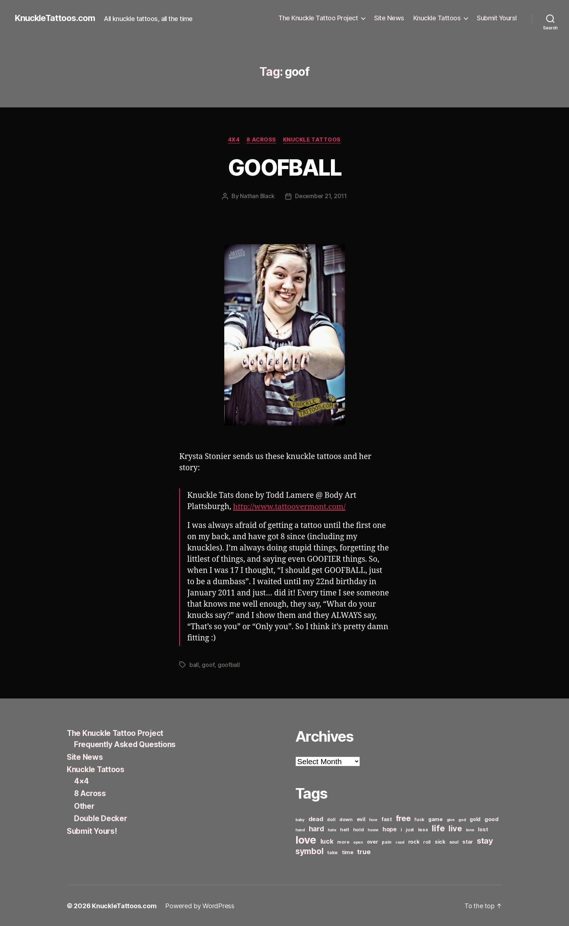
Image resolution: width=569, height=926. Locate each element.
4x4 (233, 139)
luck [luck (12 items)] (326, 841)
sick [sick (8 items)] (440, 841)
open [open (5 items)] (358, 842)
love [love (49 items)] (305, 839)
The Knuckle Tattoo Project (318, 18)
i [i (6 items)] (401, 829)
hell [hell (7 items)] (344, 829)
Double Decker (101, 818)
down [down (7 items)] (346, 819)
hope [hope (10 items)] (389, 828)
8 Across (261, 139)
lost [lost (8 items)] (483, 829)
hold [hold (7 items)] (358, 829)
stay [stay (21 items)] (485, 840)
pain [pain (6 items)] (387, 841)
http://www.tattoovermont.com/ (290, 507)
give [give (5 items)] (451, 819)
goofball (228, 664)
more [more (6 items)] (343, 841)
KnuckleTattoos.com (55, 18)
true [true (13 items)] (363, 851)
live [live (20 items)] (455, 828)
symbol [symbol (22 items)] (309, 851)
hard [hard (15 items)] (316, 828)
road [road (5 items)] (400, 842)
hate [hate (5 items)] (332, 829)
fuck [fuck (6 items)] (419, 819)
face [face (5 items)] (373, 819)
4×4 (81, 780)
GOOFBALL (284, 167)
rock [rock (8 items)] (413, 841)
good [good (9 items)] (491, 818)
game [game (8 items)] (435, 819)
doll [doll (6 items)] (331, 819)
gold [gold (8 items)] (475, 819)
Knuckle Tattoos (437, 18)
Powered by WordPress (199, 905)
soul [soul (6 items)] (454, 841)
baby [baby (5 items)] (299, 819)
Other (84, 805)
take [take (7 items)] (332, 852)
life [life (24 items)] (438, 828)
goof (208, 664)
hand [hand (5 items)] (300, 829)
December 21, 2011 (321, 196)
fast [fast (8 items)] (386, 819)
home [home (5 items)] (373, 829)
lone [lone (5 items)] (470, 829)
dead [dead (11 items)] (315, 818)
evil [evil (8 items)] (361, 819)
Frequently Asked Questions (126, 744)
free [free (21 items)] (403, 818)
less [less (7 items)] (423, 829)
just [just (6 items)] (410, 829)
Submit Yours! (497, 18)
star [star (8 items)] (467, 841)
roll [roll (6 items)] (427, 841)
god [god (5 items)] (462, 819)
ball (194, 664)
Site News (389, 18)
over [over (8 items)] (372, 841)
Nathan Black (257, 196)
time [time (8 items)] (347, 852)
